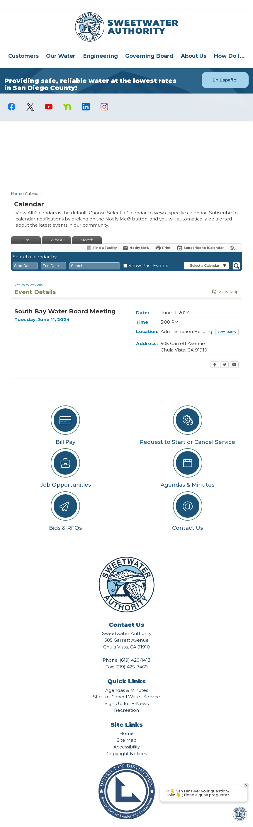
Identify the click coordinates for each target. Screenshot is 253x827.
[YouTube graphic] (48, 97)
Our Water (60, 46)
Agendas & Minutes (126, 680)
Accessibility (126, 737)
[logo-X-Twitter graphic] (30, 97)
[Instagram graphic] (104, 97)
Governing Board (149, 46)
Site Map (127, 730)
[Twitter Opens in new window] (224, 355)
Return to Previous (28, 275)
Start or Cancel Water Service (126, 687)
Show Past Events (148, 255)
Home (16, 183)
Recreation (126, 700)
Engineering (100, 46)
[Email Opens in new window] (234, 355)
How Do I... (229, 46)
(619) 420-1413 (135, 650)
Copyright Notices (126, 743)
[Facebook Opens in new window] (214, 355)
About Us (193, 46)
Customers (23, 46)
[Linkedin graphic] (86, 97)
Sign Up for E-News (127, 693)
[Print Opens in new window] (163, 238)
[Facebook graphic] (11, 97)
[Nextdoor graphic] (67, 97)
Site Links (127, 714)
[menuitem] (23, 46)
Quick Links (126, 671)
